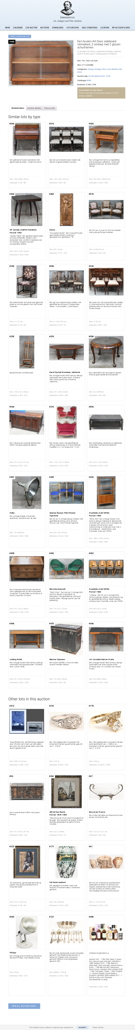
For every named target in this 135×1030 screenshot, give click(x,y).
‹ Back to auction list (20, 36)
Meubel (115, 69)
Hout (108, 69)
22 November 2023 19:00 (99, 76)
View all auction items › (24, 1006)
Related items (18, 108)
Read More (98, 1027)
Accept (82, 1027)
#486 (89, 80)
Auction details (34, 108)
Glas (103, 69)
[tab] (18, 107)
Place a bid (49, 108)
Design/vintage (94, 69)
